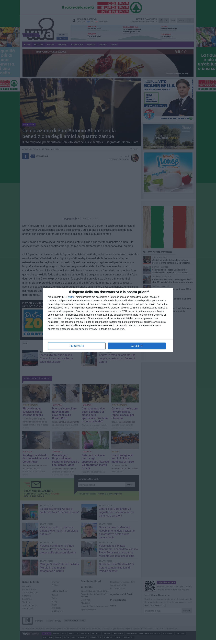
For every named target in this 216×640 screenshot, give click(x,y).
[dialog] (108, 320)
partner (71, 297)
